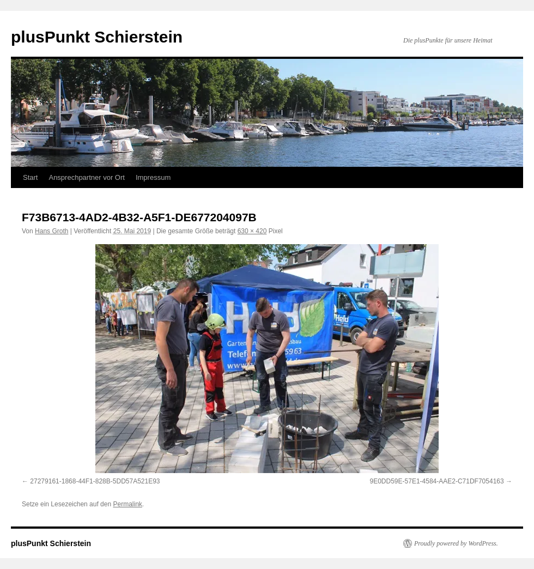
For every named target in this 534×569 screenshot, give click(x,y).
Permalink (127, 504)
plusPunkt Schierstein (97, 37)
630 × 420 (252, 231)
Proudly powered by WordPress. (456, 543)
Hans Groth (51, 231)
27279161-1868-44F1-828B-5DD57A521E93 (95, 481)
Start (30, 177)
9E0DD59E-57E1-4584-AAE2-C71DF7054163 (437, 481)
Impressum (153, 177)
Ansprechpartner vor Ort (86, 177)
